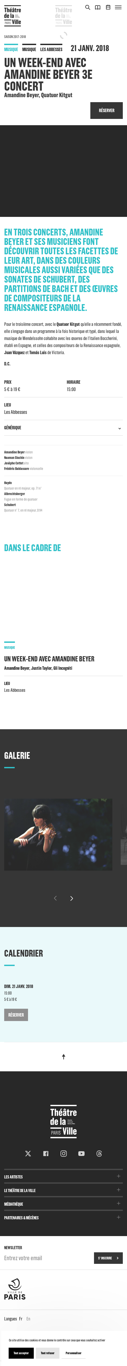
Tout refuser (47, 1353)
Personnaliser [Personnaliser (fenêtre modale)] (73, 1353)
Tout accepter (21, 1353)
